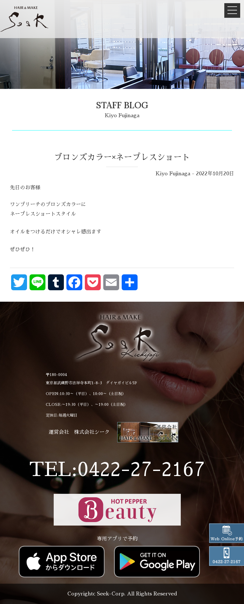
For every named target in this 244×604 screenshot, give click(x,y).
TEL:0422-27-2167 (117, 469)
